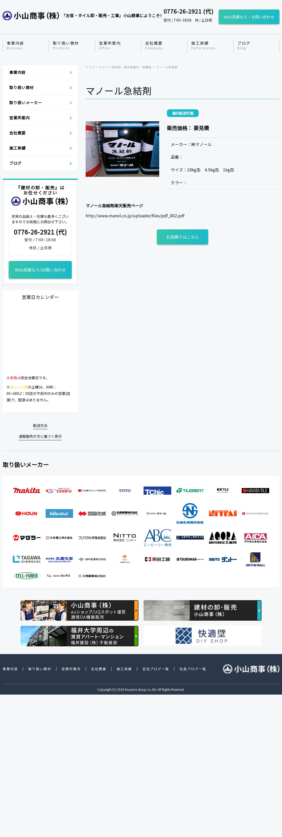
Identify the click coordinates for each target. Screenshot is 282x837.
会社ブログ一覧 (155, 668)
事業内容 (15, 45)
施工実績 (203, 45)
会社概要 (154, 45)
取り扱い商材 (66, 45)
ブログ (243, 45)
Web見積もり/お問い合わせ (40, 270)
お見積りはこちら (182, 237)
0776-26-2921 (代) (40, 232)
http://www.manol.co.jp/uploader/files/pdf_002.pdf (135, 215)
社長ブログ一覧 (192, 668)
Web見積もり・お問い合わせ (249, 17)
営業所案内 (110, 45)
